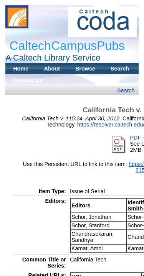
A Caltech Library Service (52, 57)
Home (20, 69)
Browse (85, 69)
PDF (136, 138)
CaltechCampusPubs (67, 46)
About (52, 69)
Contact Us (27, 80)
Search (120, 69)
